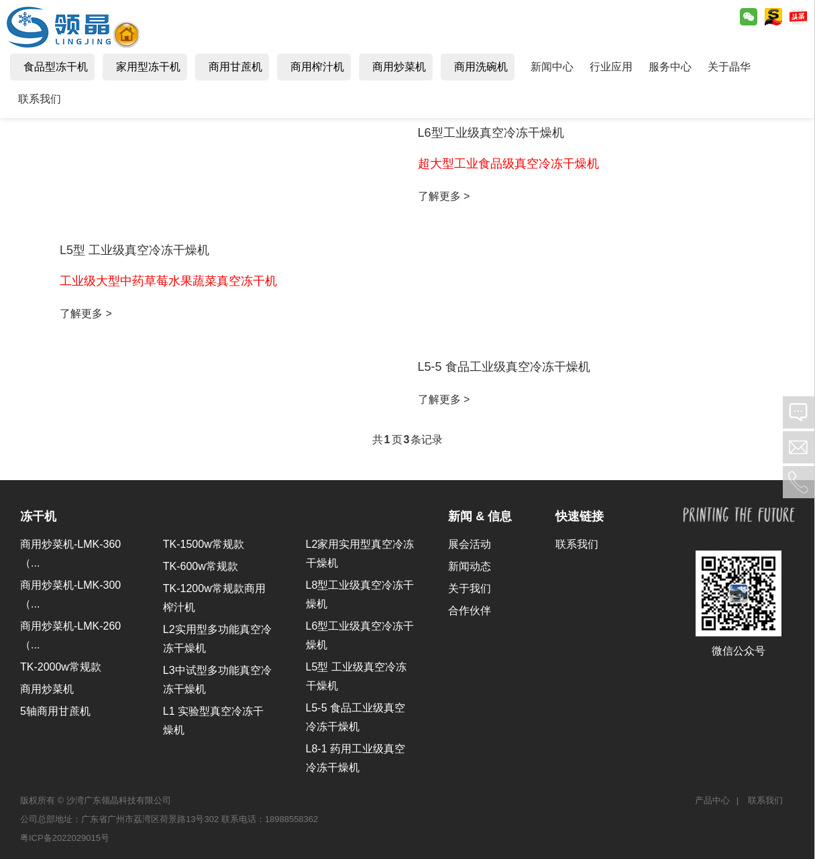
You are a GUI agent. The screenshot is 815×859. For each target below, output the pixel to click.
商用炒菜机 (47, 689)
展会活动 (469, 544)
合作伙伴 (469, 610)
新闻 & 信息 (480, 516)
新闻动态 (469, 566)
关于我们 (469, 588)
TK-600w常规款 (200, 566)
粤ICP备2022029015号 (64, 838)
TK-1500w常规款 (203, 544)
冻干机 (38, 516)
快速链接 (579, 516)
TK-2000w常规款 (60, 667)
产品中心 (712, 800)
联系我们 (576, 544)
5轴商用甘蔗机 (55, 711)
